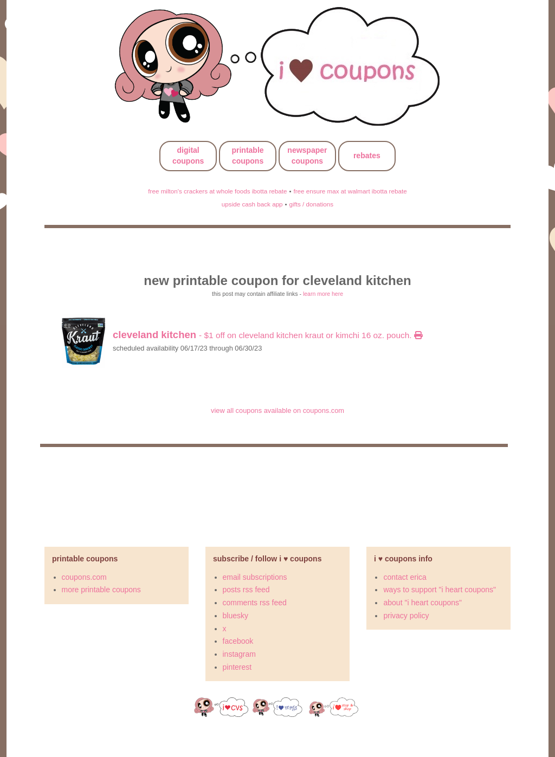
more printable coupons (101, 589)
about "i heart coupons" (422, 602)
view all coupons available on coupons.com (277, 410)
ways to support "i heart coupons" (439, 589)
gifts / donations (311, 204)
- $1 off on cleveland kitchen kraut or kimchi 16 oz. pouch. (267, 335)
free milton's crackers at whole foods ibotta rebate (217, 191)
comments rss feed (255, 602)
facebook (238, 641)
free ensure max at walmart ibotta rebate (349, 191)
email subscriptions (255, 577)
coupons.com (84, 577)
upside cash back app (252, 204)
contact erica (404, 577)
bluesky (235, 615)
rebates (366, 155)
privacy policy (406, 615)
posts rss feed (246, 589)
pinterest (237, 667)
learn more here (323, 293)
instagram (239, 654)
